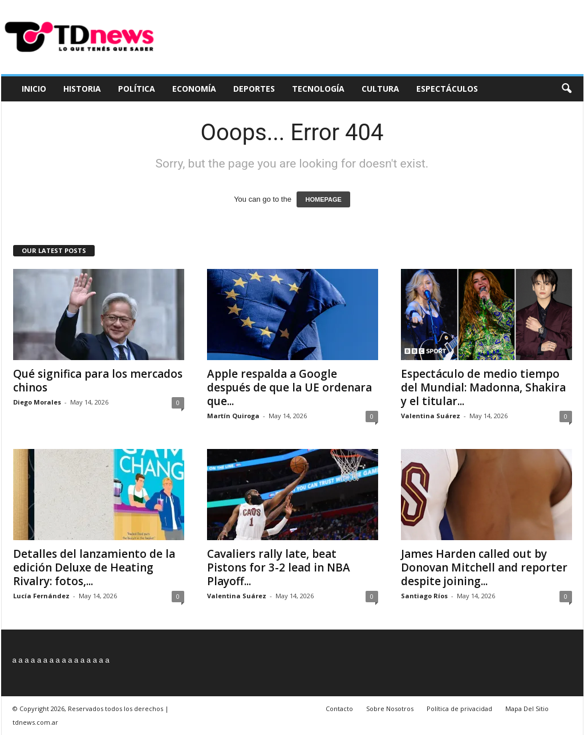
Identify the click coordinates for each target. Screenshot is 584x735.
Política (136, 88)
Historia (82, 88)
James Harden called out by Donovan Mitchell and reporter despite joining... (484, 567)
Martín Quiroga (233, 415)
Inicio (34, 88)
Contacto (339, 708)
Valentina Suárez (430, 415)
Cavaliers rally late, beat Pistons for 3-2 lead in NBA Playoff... (278, 567)
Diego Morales (37, 402)
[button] (566, 88)
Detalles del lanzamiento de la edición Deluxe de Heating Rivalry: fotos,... (94, 567)
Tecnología (318, 88)
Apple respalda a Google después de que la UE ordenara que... (289, 387)
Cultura (380, 88)
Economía (194, 88)
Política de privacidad (459, 708)
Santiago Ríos (424, 595)
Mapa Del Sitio (527, 708)
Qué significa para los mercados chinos (97, 380)
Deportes (254, 88)
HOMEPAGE (323, 199)
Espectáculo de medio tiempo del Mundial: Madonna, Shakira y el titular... (483, 387)
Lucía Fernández (41, 595)
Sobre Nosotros (389, 708)
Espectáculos (447, 88)
